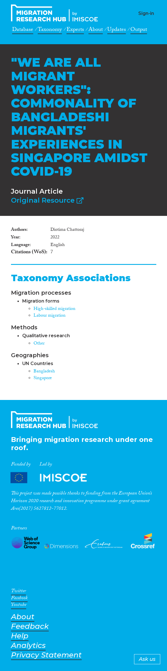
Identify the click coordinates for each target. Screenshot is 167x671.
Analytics (28, 645)
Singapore (43, 378)
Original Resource (47, 200)
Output (138, 30)
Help (19, 636)
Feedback (30, 626)
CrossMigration (56, 13)
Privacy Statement (46, 655)
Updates (116, 30)
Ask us (147, 659)
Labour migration (50, 316)
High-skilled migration (54, 309)
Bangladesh (44, 371)
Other (39, 344)
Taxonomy (50, 30)
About (95, 30)
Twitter (18, 592)
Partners (53, 478)
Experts (75, 30)
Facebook (19, 599)
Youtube (18, 605)
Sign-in (146, 13)
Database (22, 30)
